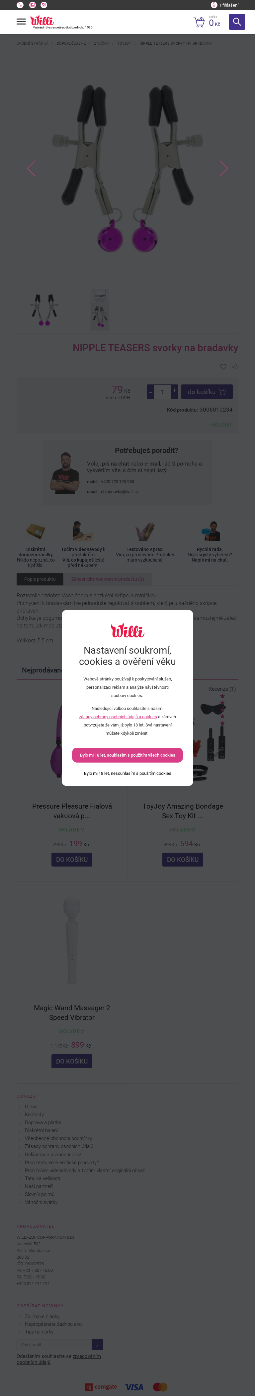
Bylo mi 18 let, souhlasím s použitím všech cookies (127, 755)
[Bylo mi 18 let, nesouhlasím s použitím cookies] (127, 773)
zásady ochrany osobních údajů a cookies (118, 716)
